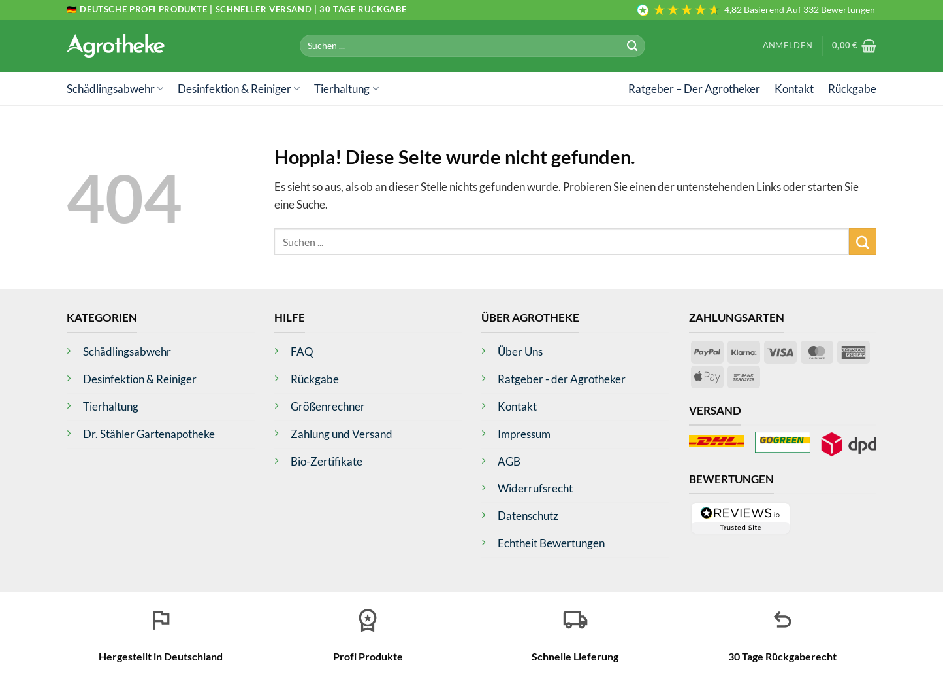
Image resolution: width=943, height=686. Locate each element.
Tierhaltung (346, 88)
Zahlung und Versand (341, 434)
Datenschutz (528, 516)
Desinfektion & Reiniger (239, 88)
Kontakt (794, 88)
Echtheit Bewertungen (551, 543)
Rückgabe (852, 88)
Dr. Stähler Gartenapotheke (149, 434)
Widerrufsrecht (535, 488)
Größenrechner (328, 406)
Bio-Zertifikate (326, 461)
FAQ (302, 351)
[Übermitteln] (633, 45)
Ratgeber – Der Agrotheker (694, 88)
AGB (509, 461)
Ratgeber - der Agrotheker (562, 379)
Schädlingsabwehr (115, 88)
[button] (787, 46)
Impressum (524, 434)
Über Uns (520, 351)
